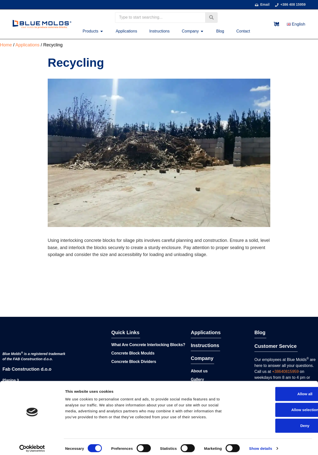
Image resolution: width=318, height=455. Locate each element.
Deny (276, 422)
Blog (259, 332)
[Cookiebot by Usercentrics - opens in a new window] (32, 445)
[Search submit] (211, 17)
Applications (206, 332)
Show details (260, 445)
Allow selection (276, 406)
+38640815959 (285, 371)
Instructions (205, 345)
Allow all (276, 391)
